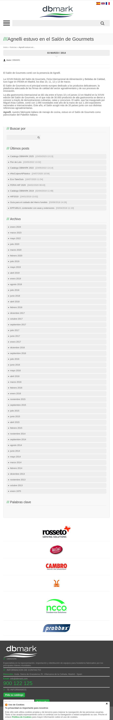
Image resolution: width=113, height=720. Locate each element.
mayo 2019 (15, 267)
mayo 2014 (15, 456)
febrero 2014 (16, 468)
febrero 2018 (16, 307)
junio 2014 (15, 451)
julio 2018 (14, 290)
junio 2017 (15, 336)
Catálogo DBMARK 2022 (31, 168)
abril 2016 (15, 376)
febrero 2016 (16, 388)
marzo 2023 (15, 232)
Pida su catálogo (14, 695)
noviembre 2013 (17, 479)
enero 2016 (15, 393)
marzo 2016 (15, 382)
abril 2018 (15, 301)
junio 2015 (15, 416)
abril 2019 (15, 273)
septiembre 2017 (18, 324)
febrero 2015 (16, 428)
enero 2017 (15, 342)
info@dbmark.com (19, 678)
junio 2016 (15, 365)
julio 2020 (14, 244)
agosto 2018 (16, 284)
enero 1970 (15, 491)
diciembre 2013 (17, 474)
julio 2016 (14, 359)
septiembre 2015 (18, 405)
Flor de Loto (25, 162)
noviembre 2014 (17, 433)
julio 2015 (14, 410)
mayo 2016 (15, 370)
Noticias (13, 47)
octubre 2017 (16, 319)
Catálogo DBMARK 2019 (31, 191)
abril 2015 (15, 422)
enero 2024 (15, 227)
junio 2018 (15, 296)
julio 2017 (14, 330)
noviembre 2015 (17, 399)
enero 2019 (15, 278)
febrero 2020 (16, 255)
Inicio (5, 47)
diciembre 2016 (17, 347)
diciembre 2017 (17, 313)
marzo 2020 (15, 250)
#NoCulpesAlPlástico (30, 173)
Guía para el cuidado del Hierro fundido (38, 202)
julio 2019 (14, 261)
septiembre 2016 (18, 353)
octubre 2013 (16, 485)
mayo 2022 (15, 238)
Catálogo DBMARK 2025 (31, 156)
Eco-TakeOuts (26, 179)
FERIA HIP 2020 (27, 185)
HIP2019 (24, 196)
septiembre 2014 (18, 439)
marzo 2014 (15, 462)
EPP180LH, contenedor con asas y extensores (42, 208)
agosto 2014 (16, 445)
